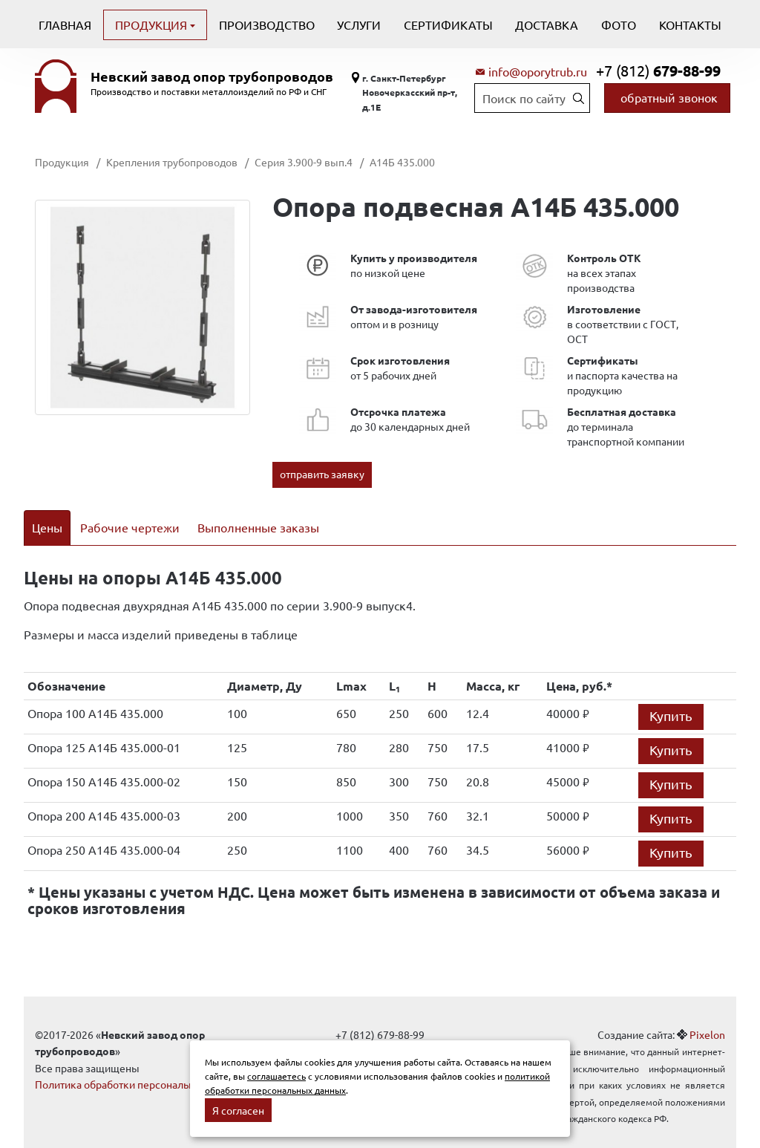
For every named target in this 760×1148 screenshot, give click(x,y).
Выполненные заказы (258, 527)
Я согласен (238, 1110)
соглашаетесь (276, 1076)
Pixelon (707, 1015)
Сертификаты (448, 24)
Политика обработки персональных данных (140, 1065)
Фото (618, 24)
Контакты (690, 24)
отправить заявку (322, 473)
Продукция (152, 24)
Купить (670, 696)
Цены (47, 527)
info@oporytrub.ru (537, 71)
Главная (65, 24)
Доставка (546, 24)
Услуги (359, 24)
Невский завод (212, 76)
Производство (267, 24)
